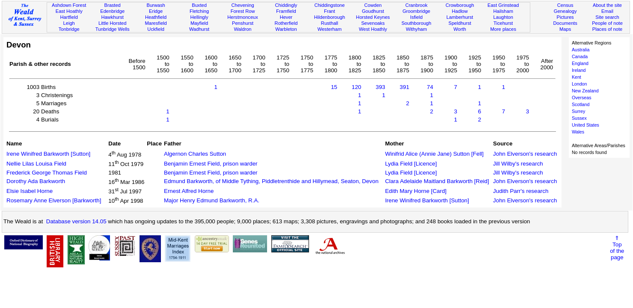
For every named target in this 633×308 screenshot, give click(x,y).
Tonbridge (69, 29)
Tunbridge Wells (112, 29)
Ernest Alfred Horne (189, 191)
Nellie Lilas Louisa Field (36, 163)
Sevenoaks (373, 23)
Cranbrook (416, 5)
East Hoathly (69, 11)
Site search (607, 17)
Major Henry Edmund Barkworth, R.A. (211, 200)
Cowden (373, 5)
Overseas (581, 97)
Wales (578, 131)
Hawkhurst (112, 17)
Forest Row (243, 11)
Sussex (579, 118)
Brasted (112, 5)
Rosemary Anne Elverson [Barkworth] (53, 200)
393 (380, 87)
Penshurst (242, 23)
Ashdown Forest (69, 5)
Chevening (242, 5)
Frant (329, 11)
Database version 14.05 (76, 221)
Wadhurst (199, 29)
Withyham (416, 29)
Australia (580, 49)
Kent (576, 77)
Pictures (565, 17)
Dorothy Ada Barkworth (35, 181)
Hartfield (69, 17)
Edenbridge (112, 11)
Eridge (156, 11)
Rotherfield (286, 23)
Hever (286, 17)
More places (503, 29)
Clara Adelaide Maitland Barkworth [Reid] (437, 181)
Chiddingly (286, 5)
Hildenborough (329, 17)
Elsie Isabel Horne (29, 191)
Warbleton (286, 29)
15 (334, 87)
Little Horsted (112, 23)
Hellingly (199, 17)
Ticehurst (503, 23)
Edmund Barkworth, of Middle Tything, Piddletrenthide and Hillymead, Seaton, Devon (271, 181)
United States (585, 124)
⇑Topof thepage (617, 248)
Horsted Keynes (373, 17)
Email (607, 11)
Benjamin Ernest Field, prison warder (211, 163)
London (579, 83)
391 (404, 87)
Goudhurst (373, 11)
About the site (607, 5)
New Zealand (585, 90)
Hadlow (460, 11)
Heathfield (155, 17)
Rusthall (329, 23)
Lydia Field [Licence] (411, 163)
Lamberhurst (459, 17)
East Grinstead (503, 5)
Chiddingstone (329, 5)
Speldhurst (460, 23)
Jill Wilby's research (518, 163)
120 (356, 87)
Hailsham (503, 11)
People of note (607, 23)
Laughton (503, 17)
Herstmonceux (242, 17)
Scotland (580, 104)
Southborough (416, 23)
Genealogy (565, 11)
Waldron (243, 29)
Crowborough (460, 5)
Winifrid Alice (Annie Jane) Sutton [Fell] (434, 154)
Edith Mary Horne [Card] (416, 191)
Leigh (69, 23)
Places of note (607, 29)
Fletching (199, 11)
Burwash (156, 5)
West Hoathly (373, 29)
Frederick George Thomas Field (46, 172)
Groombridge (416, 11)
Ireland (579, 70)
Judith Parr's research (520, 191)
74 (430, 87)
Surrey (578, 111)
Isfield (416, 17)
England (580, 63)
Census (565, 5)
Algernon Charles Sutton (195, 154)
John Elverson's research (525, 154)
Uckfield (155, 29)
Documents (565, 23)
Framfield (286, 11)
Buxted (199, 5)
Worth (460, 29)
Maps (565, 29)
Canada (580, 56)
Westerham (330, 29)
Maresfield (155, 23)
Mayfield (199, 23)
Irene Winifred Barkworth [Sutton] (48, 154)
